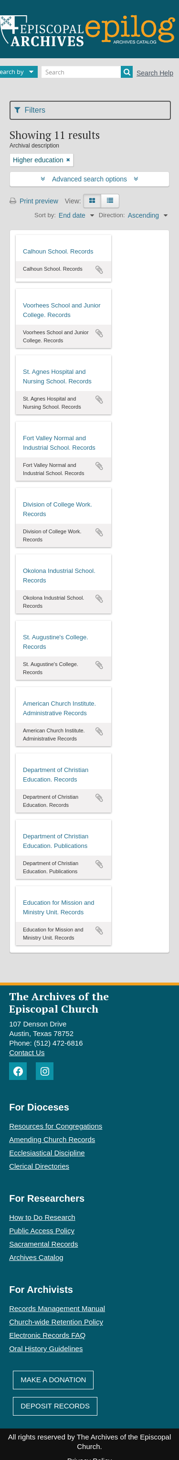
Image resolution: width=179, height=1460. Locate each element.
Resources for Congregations (55, 1126)
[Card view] (92, 201)
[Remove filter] (68, 160)
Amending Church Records (52, 1139)
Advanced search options (89, 179)
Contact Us (26, 1052)
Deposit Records (55, 1406)
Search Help (155, 73)
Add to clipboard (99, 270)
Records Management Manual (57, 1308)
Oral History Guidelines (46, 1348)
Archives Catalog (36, 1257)
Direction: (112, 215)
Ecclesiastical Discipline (46, 1153)
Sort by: (45, 215)
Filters (29, 110)
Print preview (34, 201)
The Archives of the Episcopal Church (59, 1002)
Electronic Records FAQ (47, 1335)
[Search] (87, 72)
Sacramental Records (43, 1244)
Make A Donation (53, 1379)
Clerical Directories (39, 1166)
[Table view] (110, 201)
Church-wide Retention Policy (56, 1322)
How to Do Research (42, 1217)
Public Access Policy (41, 1231)
